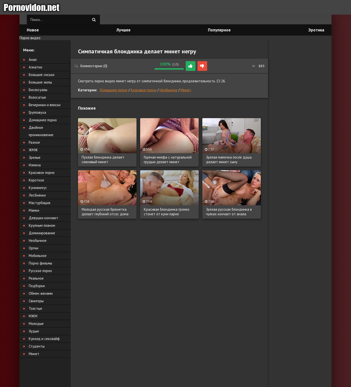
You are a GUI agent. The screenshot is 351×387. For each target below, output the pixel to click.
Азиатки (35, 67)
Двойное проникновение (41, 131)
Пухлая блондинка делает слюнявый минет (103, 159)
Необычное (168, 90)
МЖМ (33, 316)
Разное (34, 142)
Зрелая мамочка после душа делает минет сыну (229, 159)
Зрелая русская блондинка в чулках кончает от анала (229, 211)
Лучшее (123, 30)
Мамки (34, 210)
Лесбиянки (37, 195)
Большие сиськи (41, 74)
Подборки (37, 285)
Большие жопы (40, 82)
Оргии (33, 248)
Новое (33, 30)
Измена (35, 165)
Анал (33, 59)
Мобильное (38, 255)
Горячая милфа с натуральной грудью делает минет (168, 159)
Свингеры (36, 301)
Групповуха (37, 112)
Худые (34, 331)
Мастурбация (39, 202)
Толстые (35, 308)
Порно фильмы (40, 263)
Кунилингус (38, 187)
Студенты (37, 346)
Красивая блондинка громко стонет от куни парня (166, 211)
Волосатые (37, 97)
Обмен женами (41, 293)
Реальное (36, 278)
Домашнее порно (113, 90)
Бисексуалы (38, 89)
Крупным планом (42, 225)
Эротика (316, 30)
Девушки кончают (43, 218)
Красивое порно (143, 90)
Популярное (219, 30)
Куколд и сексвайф (44, 338)
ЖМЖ (33, 150)
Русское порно (40, 270)
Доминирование (42, 233)
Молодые (36, 323)
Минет (186, 90)
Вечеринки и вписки (44, 105)
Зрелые (34, 157)
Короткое (36, 180)
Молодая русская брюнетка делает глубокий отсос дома (105, 211)
